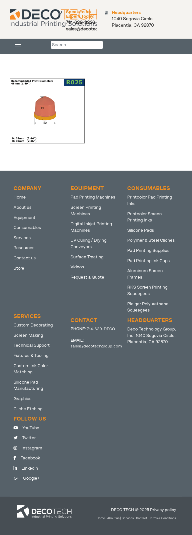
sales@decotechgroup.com (96, 346)
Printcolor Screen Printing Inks (144, 217)
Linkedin (26, 468)
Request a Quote (87, 277)
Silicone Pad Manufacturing (28, 386)
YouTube (26, 427)
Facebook (27, 458)
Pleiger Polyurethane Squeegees (147, 307)
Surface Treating (87, 257)
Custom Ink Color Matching (31, 369)
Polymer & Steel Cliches (151, 240)
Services (22, 238)
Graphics (23, 399)
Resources (24, 248)
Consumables (27, 227)
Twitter (25, 438)
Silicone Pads (140, 230)
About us (23, 207)
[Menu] (18, 46)
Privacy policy (163, 510)
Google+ (27, 478)
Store (19, 268)
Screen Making (28, 335)
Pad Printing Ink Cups (148, 261)
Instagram (28, 448)
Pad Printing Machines (92, 197)
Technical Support (32, 345)
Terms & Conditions (162, 518)
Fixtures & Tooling (31, 355)
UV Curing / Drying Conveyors (88, 244)
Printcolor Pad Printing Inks (149, 201)
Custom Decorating (33, 325)
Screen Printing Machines (85, 211)
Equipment (25, 217)
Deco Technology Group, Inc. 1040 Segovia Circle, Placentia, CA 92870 (151, 336)
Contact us (25, 258)
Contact (141, 518)
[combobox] (77, 45)
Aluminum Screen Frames (145, 274)
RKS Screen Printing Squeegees (147, 291)
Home (20, 197)
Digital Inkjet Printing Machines (91, 227)
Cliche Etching (28, 409)
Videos (77, 267)
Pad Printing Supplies (148, 250)
